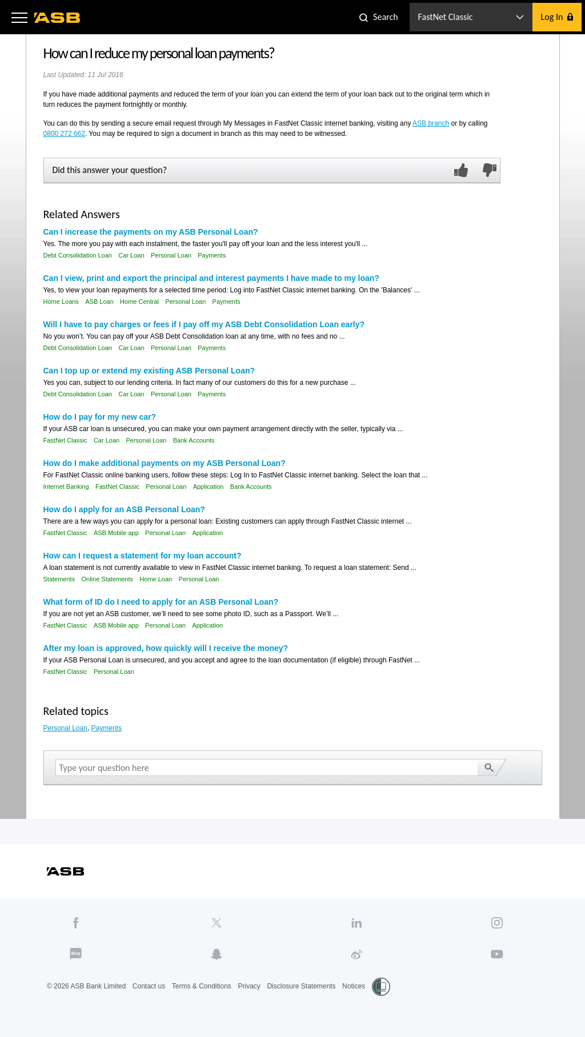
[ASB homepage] (57, 18)
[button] (19, 17)
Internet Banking (66, 486)
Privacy (249, 986)
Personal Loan (171, 255)
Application (208, 486)
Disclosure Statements (301, 986)
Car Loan (131, 255)
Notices (353, 986)
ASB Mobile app (116, 532)
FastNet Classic (65, 440)
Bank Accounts (194, 440)
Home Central (139, 301)
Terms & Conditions (201, 986)
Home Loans (61, 301)
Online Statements (107, 579)
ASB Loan (99, 301)
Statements (59, 579)
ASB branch (430, 123)
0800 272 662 (64, 134)
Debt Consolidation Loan (77, 255)
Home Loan (155, 579)
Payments (212, 255)
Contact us (149, 986)
